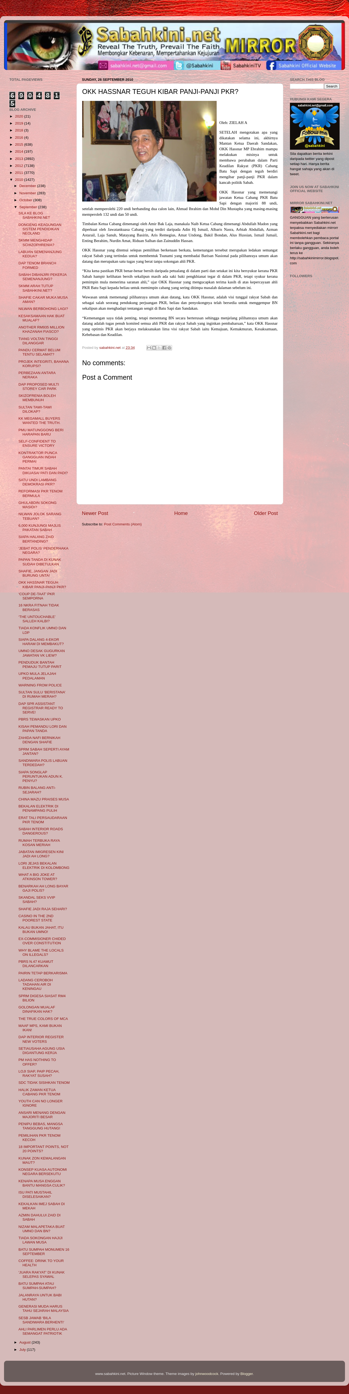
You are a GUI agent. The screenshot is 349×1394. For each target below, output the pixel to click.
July (23, 1350)
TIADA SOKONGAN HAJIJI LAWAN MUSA (41, 1240)
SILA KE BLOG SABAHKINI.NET (34, 215)
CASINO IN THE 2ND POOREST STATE (36, 918)
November (28, 193)
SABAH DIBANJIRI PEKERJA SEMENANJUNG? (43, 277)
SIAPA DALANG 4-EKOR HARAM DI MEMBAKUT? (41, 642)
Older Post (266, 513)
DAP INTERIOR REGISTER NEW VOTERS (41, 1039)
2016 (19, 138)
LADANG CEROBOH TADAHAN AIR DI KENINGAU (36, 984)
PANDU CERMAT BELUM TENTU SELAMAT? (39, 352)
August (25, 1342)
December (28, 186)
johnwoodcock (207, 1374)
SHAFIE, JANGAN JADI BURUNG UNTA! (38, 573)
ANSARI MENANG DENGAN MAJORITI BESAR (42, 1115)
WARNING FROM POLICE (40, 685)
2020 (19, 116)
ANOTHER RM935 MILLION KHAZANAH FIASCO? (41, 329)
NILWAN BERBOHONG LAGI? (43, 309)
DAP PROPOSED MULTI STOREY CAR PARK (39, 386)
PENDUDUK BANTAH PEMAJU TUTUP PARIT (40, 664)
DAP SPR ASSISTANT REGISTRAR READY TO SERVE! (41, 708)
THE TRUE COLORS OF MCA (43, 1019)
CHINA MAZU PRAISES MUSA (44, 799)
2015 (19, 144)
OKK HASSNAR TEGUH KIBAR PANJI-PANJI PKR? (42, 584)
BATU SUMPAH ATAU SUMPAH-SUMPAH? (37, 1286)
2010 (19, 180)
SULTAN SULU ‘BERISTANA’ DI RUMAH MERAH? (42, 694)
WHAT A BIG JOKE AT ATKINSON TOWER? (38, 877)
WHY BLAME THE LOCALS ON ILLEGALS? (41, 952)
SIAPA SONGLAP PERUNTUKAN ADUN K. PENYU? (41, 776)
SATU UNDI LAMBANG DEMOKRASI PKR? (38, 482)
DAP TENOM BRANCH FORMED (37, 265)
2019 (19, 123)
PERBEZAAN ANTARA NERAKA (37, 375)
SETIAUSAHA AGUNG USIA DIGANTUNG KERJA (42, 1051)
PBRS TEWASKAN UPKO (40, 719)
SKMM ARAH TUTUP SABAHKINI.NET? (36, 288)
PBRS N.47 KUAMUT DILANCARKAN (36, 964)
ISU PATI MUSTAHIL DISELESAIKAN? (35, 1194)
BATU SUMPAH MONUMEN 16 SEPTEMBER (44, 1251)
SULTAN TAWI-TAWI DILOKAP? (35, 409)
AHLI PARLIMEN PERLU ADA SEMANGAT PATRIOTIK (43, 1331)
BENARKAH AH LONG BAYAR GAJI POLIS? (43, 888)
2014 (19, 151)
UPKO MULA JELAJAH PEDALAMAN (37, 676)
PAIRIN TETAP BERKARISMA (43, 973)
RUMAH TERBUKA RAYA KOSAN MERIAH (39, 843)
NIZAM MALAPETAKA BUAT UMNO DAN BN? (42, 1229)
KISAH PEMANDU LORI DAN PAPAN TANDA (43, 729)
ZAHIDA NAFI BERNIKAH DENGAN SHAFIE (39, 740)
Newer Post (95, 513)
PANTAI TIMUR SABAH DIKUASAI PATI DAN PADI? (43, 470)
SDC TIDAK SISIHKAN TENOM (44, 1083)
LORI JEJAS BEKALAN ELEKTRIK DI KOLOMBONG (44, 865)
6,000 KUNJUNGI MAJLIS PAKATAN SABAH (40, 528)
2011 (19, 173)
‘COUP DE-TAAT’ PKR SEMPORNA (37, 596)
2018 (19, 130)
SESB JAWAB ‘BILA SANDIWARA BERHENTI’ (41, 1320)
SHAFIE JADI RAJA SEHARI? (43, 909)
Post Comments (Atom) (123, 524)
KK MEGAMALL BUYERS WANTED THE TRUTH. (40, 420)
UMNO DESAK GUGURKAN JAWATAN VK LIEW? (42, 653)
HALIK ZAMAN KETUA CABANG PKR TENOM (39, 1092)
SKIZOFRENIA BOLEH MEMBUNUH (37, 398)
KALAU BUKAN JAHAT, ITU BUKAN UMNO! (41, 929)
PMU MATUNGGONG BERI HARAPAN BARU (41, 432)
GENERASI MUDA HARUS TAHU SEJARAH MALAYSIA (44, 1308)
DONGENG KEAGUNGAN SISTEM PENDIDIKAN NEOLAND (40, 229)
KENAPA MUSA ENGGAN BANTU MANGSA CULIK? (42, 1183)
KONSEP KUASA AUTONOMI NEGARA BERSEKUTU (43, 1172)
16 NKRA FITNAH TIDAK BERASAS (39, 607)
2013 (19, 159)
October (26, 200)
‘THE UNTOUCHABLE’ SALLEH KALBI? (37, 619)
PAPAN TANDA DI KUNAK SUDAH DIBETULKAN (40, 562)
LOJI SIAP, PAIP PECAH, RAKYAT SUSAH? (39, 1073)
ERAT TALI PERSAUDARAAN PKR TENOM (43, 820)
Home (181, 513)
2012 (19, 166)
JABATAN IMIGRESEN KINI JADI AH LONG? (41, 854)
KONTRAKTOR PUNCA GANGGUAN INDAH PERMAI (38, 457)
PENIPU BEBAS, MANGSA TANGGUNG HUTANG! (41, 1126)
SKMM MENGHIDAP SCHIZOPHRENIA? (36, 242)
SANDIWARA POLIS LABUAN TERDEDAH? (43, 763)
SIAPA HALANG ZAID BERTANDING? (36, 539)
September (28, 207)
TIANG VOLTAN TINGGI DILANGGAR (38, 341)
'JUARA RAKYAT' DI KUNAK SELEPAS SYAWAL (42, 1274)
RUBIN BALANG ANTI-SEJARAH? (37, 790)
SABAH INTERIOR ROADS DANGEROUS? (41, 831)
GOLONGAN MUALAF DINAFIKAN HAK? (37, 1009)
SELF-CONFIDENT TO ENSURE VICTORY (37, 443)
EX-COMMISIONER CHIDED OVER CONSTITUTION (42, 941)
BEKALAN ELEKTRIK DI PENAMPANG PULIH (39, 808)
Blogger (247, 1374)
